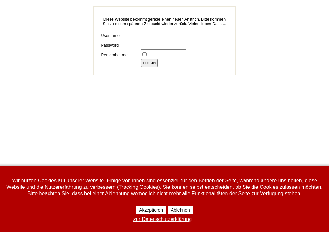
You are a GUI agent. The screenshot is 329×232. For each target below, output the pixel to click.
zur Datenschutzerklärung (162, 219)
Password (110, 45)
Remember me (114, 55)
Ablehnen (180, 210)
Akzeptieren (151, 210)
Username (110, 36)
